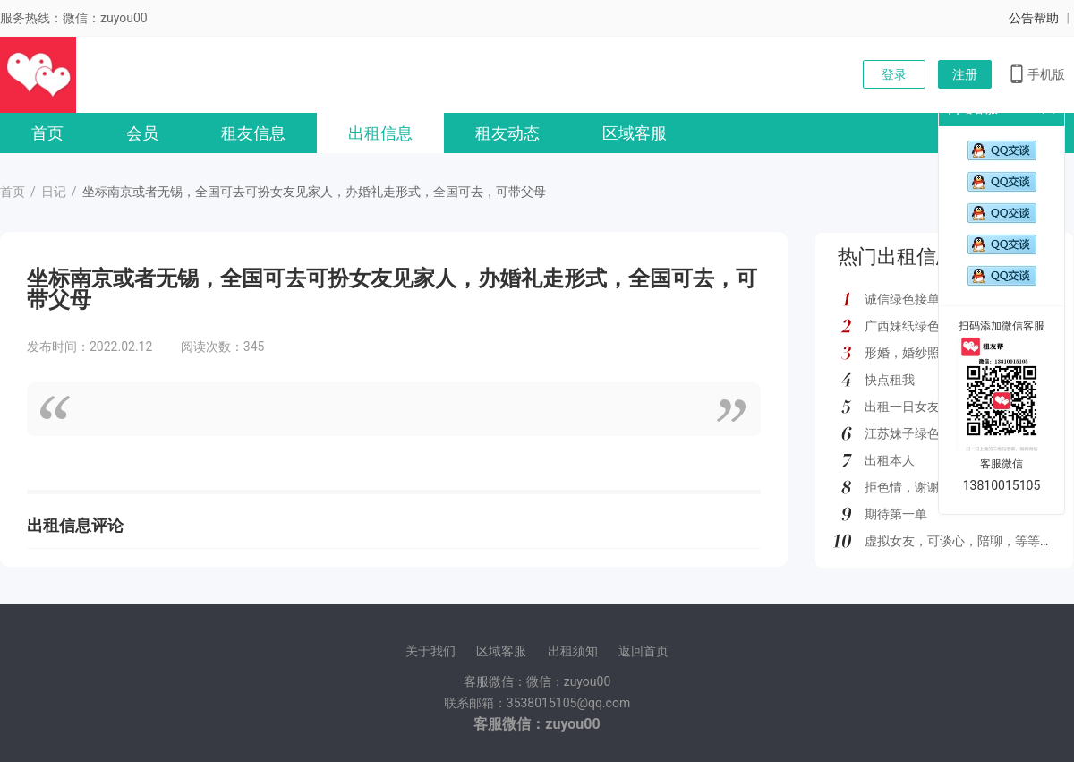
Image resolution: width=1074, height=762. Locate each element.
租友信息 (253, 133)
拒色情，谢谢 (902, 487)
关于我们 (430, 651)
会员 (142, 133)
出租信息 (380, 133)
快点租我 (890, 379)
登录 (894, 74)
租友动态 (507, 133)
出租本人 (890, 460)
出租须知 (573, 651)
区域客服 (634, 133)
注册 (964, 74)
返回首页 (643, 651)
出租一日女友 (902, 406)
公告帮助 (1034, 18)
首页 (47, 133)
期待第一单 (896, 514)
